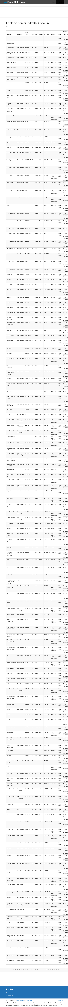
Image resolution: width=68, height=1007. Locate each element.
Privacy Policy (20, 1000)
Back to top (60, 1000)
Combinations (60, 2)
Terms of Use (28, 1000)
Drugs (54, 2)
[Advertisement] (34, 11)
